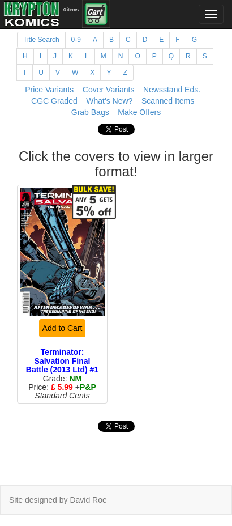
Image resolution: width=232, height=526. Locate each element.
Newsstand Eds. (171, 89)
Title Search (41, 40)
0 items (71, 9)
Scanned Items (167, 100)
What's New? (109, 100)
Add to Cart (62, 328)
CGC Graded (54, 100)
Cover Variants (109, 89)
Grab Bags (90, 112)
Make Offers (139, 112)
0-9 (76, 40)
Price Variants (49, 89)
